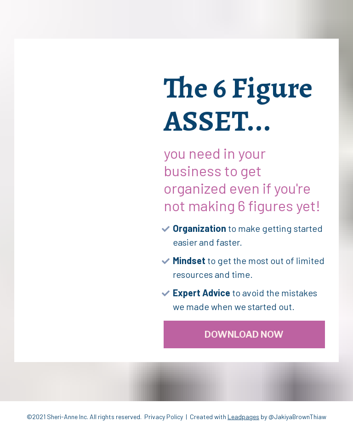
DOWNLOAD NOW (244, 334)
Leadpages (243, 416)
